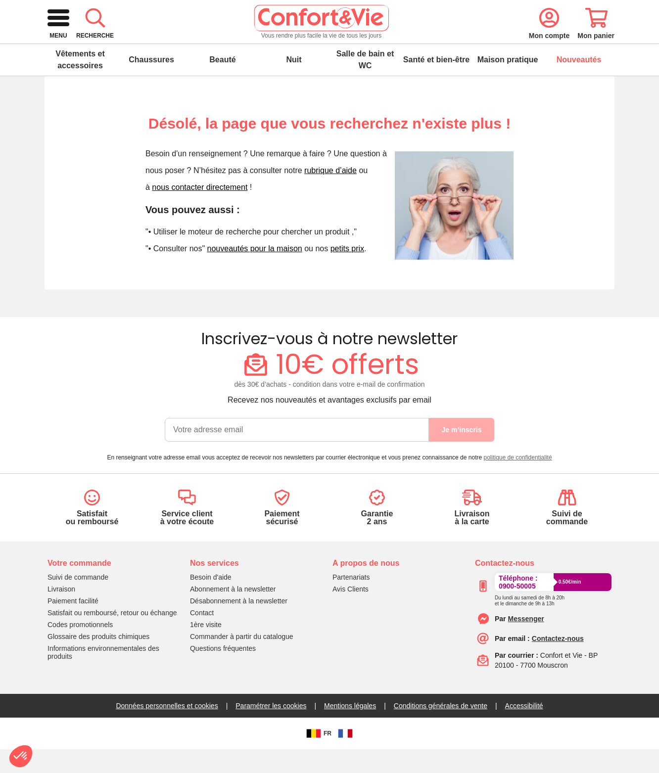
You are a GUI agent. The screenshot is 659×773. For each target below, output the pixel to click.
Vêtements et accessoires (80, 83)
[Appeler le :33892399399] (530, 623)
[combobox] (328, 41)
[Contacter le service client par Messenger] (526, 642)
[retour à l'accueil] (116, 41)
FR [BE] (317, 757)
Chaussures (151, 83)
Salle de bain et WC (365, 83)
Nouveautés (579, 83)
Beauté (222, 83)
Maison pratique (507, 83)
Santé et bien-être (436, 83)
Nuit (293, 83)
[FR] (345, 757)
